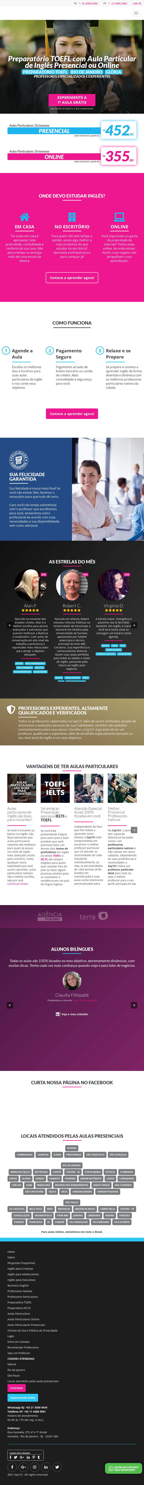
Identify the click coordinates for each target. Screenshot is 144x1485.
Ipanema (70, 1178)
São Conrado (123, 1185)
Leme (29, 1185)
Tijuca (52, 1191)
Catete (57, 1172)
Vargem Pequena (107, 1191)
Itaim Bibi (62, 1215)
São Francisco (95, 1154)
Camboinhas (24, 1154)
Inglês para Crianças (20, 1268)
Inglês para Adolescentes (23, 1274)
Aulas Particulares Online (23, 1319)
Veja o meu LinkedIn (75, 1014)
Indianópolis (43, 1215)
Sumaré (59, 1222)
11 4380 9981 (119, 3)
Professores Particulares (23, 1297)
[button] (136, 13)
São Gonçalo (118, 1154)
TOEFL (46, 820)
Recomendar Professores (23, 1347)
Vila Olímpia (122, 1222)
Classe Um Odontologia (84, 1000)
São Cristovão (34, 1191)
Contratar (16, 1388)
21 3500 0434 (90, 3)
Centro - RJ (73, 1172)
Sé (48, 1222)
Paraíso (19, 1222)
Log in (137, 3)
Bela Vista (35, 1209)
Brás (50, 1209)
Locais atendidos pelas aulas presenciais (33, 1381)
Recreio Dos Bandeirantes (71, 1185)
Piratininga (73, 1154)
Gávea (13, 1178)
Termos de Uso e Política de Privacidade (33, 1330)
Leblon (16, 1185)
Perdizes (124, 1215)
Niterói (71, 1148)
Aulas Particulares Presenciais (26, 1325)
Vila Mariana (101, 1222)
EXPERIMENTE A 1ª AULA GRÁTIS (72, 100)
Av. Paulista (16, 1209)
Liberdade (94, 1215)
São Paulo (71, 1202)
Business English (18, 1285)
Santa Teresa (101, 1185)
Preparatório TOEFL (20, 1302)
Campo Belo (107, 1209)
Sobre (11, 1257)
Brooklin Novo (85, 1209)
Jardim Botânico (90, 1178)
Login (11, 1336)
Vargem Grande (82, 1191)
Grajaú (40, 1178)
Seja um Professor (19, 1353)
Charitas (43, 1154)
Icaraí (57, 1154)
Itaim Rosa (35, 1222)
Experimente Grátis (22, 1397)
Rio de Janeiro (72, 1165)
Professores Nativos (20, 1291)
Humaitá (54, 1178)
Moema (109, 1215)
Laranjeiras (126, 1178)
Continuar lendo (17, 884)
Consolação (22, 1215)
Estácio (110, 1172)
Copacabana (92, 1172)
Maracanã (43, 1185)
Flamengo (126, 1172)
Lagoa (110, 1178)
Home (11, 1251)
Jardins (78, 1215)
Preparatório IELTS (19, 1308)
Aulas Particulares (19, 1313)
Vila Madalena (78, 1222)
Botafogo (41, 1172)
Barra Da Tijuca (20, 1172)
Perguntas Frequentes (21, 1263)
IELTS (60, 816)
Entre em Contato (18, 1342)
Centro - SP (127, 1209)
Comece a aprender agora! (72, 277)
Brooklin (64, 1209)
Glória (26, 1178)
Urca (64, 1191)
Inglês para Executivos (21, 1280)
